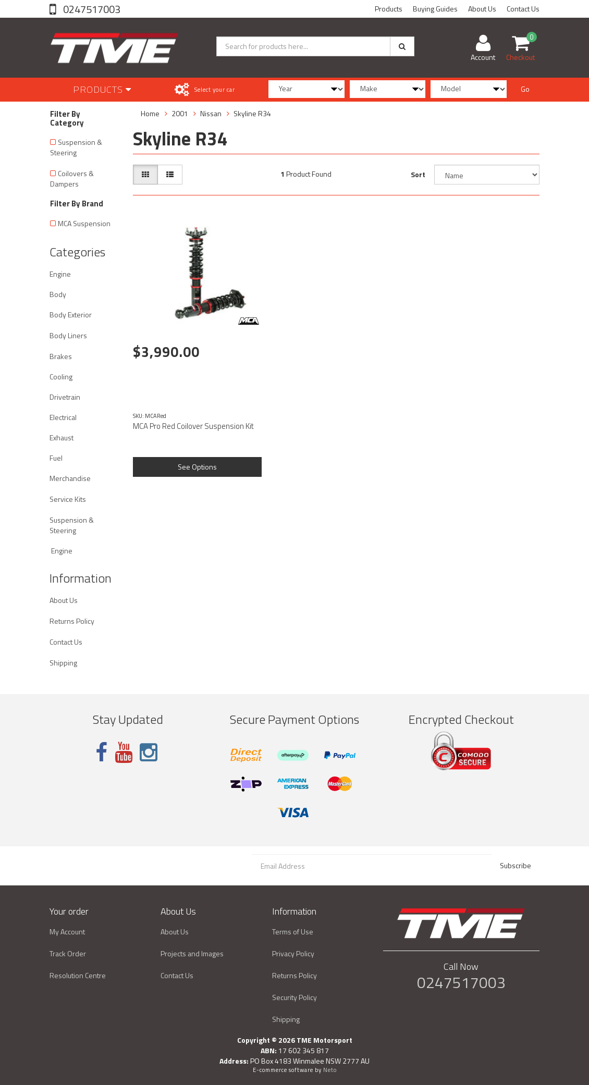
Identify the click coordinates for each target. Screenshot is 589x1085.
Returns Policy (72, 620)
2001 (179, 113)
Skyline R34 (252, 113)
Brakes (61, 356)
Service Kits (68, 499)
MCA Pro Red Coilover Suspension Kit (193, 426)
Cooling (61, 376)
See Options (197, 466)
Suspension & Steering (76, 147)
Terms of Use (292, 931)
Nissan (211, 113)
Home (150, 113)
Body (58, 294)
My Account (67, 931)
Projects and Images (192, 953)
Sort (418, 174)
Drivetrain (65, 396)
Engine (60, 273)
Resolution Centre (78, 975)
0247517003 (90, 9)
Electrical (63, 417)
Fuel (56, 457)
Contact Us (523, 8)
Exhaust (61, 437)
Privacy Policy (293, 953)
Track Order (68, 953)
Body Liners (68, 335)
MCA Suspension (84, 223)
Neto (330, 1070)
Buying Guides (435, 8)
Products (388, 8)
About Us (482, 8)
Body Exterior (71, 314)
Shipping (63, 662)
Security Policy (294, 997)
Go (525, 88)
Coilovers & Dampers (72, 178)
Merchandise (70, 478)
